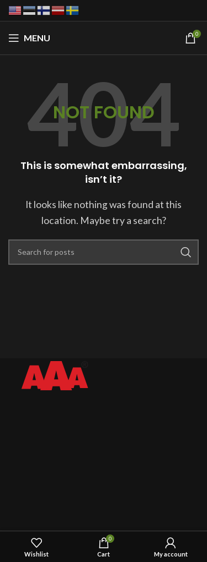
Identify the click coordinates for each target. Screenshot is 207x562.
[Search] (103, 252)
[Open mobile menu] (29, 38)
